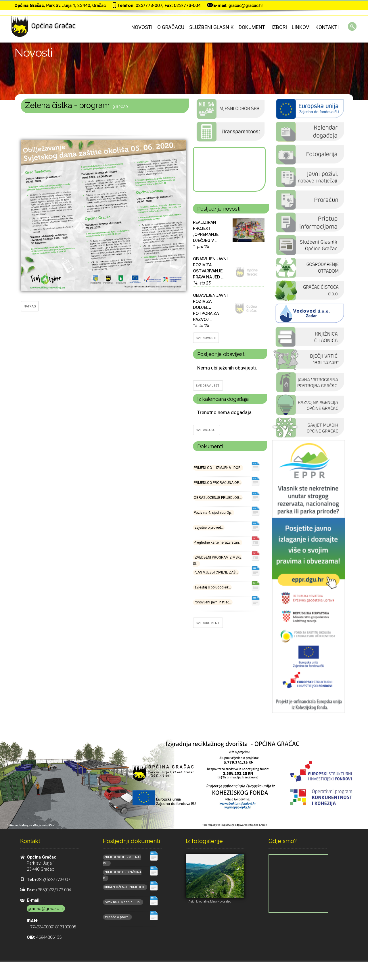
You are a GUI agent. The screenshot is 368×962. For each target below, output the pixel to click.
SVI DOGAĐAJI (206, 430)
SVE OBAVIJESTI (208, 386)
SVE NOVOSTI (206, 338)
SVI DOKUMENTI (208, 623)
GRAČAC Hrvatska (229, 169)
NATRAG (30, 306)
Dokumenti (253, 27)
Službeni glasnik (211, 27)
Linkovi (301, 27)
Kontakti (327, 27)
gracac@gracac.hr (246, 5)
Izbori (279, 27)
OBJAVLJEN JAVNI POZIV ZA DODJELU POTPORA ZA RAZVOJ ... (210, 307)
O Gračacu (170, 27)
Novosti (141, 27)
